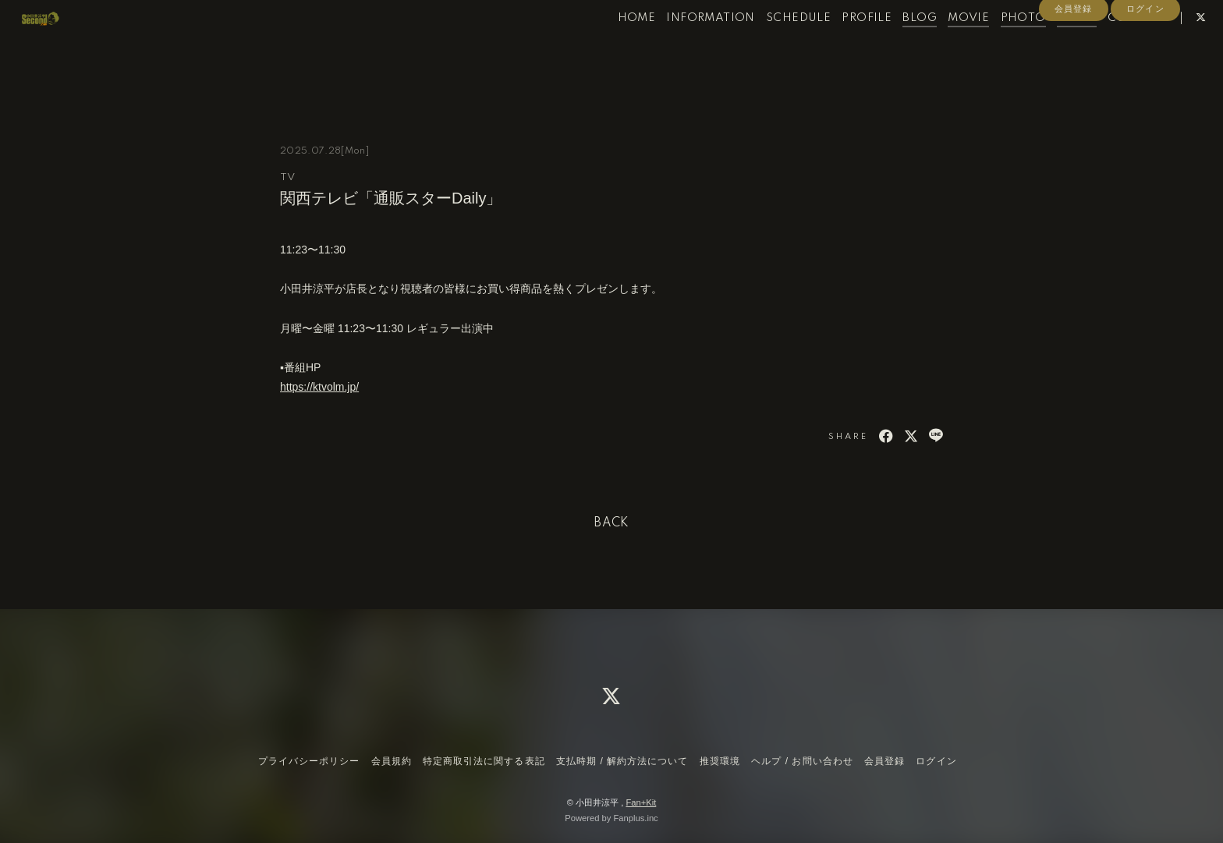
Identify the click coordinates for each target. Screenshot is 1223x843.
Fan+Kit (641, 802)
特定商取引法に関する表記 (483, 761)
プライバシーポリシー (309, 761)
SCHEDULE (769, 45)
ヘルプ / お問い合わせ (802, 761)
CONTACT (1109, 45)
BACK (611, 523)
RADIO (1048, 45)
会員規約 (391, 761)
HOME (608, 45)
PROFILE (838, 45)
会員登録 (1073, 71)
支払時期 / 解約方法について (622, 761)
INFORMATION (682, 45)
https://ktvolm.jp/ (319, 387)
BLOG (891, 45)
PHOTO (994, 45)
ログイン (1145, 71)
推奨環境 (720, 761)
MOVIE (940, 45)
